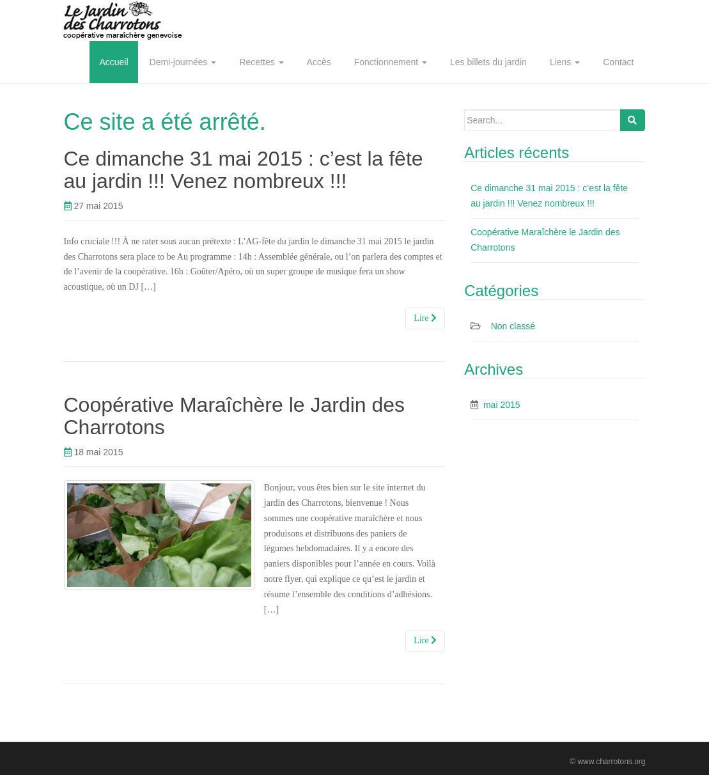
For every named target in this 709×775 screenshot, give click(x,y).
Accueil (113, 62)
